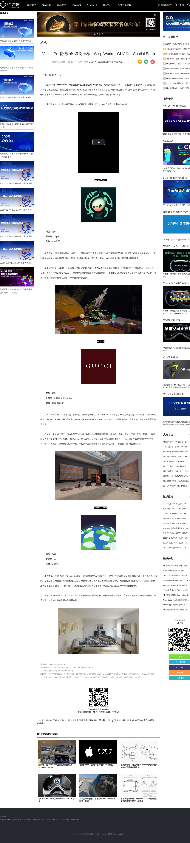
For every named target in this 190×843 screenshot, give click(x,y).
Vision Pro (93, 62)
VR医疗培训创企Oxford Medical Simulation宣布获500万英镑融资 (176, 595)
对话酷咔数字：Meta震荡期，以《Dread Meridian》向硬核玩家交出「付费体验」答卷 (176, 442)
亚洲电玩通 (75, 820)
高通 (48, 820)
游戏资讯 (61, 5)
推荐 (111, 62)
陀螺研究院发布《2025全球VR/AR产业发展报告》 (176, 509)
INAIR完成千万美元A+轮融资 (173, 571)
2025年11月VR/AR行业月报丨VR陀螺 (176, 543)
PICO (58, 820)
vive (53, 820)
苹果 (86, 62)
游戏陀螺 (36, 820)
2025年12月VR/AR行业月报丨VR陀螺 (176, 538)
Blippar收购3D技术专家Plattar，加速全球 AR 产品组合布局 (176, 605)
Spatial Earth (103, 62)
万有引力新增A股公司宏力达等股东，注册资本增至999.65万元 (176, 575)
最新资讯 (31, 5)
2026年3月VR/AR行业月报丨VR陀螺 (176, 504)
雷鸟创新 (65, 820)
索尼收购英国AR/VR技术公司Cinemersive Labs (176, 580)
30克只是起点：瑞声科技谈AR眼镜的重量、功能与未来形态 (176, 447)
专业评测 (46, 5)
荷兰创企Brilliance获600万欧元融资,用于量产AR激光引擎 (176, 585)
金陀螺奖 (107, 5)
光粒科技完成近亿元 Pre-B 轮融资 (175, 590)
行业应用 (76, 5)
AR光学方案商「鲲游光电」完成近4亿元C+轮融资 (176, 566)
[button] (95, 34)
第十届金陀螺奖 (5, 820)
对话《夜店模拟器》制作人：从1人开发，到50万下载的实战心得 (176, 456)
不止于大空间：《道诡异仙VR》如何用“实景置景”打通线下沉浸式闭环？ (176, 466)
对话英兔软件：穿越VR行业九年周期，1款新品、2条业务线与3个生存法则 (176, 476)
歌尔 (43, 820)
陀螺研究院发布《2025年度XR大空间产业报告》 (176, 523)
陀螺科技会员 (124, 5)
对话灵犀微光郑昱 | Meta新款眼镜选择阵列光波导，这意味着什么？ (176, 481)
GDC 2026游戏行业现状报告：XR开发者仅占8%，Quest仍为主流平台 (176, 528)
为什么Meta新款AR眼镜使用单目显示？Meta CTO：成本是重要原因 (176, 486)
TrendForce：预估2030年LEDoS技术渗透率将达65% (176, 548)
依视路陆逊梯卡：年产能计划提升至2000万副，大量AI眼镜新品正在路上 (176, 452)
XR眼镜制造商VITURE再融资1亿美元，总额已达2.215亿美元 (176, 610)
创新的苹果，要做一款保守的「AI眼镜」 (96, 765)
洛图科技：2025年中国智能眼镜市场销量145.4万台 (176, 518)
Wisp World (118, 62)
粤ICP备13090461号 (116, 834)
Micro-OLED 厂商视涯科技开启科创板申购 (176, 600)
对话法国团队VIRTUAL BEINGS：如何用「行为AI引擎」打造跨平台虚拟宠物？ (176, 461)
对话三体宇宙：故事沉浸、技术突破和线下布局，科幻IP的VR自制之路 (176, 471)
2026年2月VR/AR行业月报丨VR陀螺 (176, 514)
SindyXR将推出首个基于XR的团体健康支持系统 (126, 720)
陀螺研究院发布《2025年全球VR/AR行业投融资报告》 (176, 533)
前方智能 (28, 820)
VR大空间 (92, 5)
